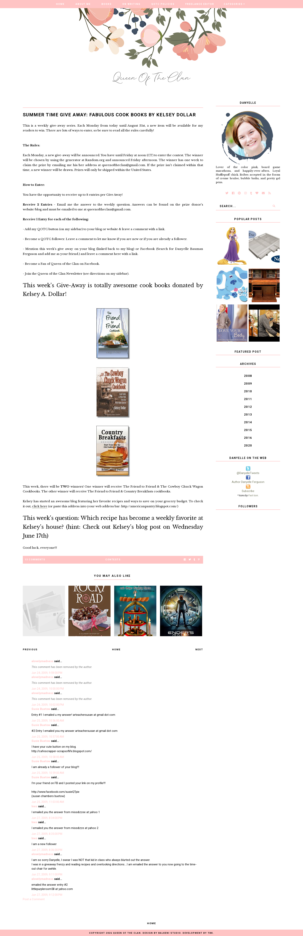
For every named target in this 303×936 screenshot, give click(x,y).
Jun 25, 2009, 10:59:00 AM (47, 773)
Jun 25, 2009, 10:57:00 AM (47, 736)
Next (199, 649)
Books (106, 4)
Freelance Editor (199, 4)
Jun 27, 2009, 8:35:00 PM (46, 834)
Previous (30, 649)
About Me (83, 4)
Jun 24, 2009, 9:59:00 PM (46, 673)
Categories (233, 4)
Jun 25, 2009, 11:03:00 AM (47, 802)
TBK (210, 933)
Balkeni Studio (169, 933)
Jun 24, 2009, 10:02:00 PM (47, 704)
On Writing (131, 4)
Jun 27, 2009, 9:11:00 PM (46, 874)
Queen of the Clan (127, 933)
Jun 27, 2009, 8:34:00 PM (46, 818)
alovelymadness (42, 661)
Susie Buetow (40, 709)
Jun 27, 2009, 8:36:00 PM (46, 850)
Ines (34, 806)
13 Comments (35, 559)
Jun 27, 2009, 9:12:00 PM (46, 895)
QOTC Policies (162, 4)
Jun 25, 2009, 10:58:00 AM (47, 757)
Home (60, 4)
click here (39, 506)
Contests (112, 559)
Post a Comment (34, 899)
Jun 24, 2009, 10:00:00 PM (47, 688)
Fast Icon (253, 495)
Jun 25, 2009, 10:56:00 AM (47, 720)
